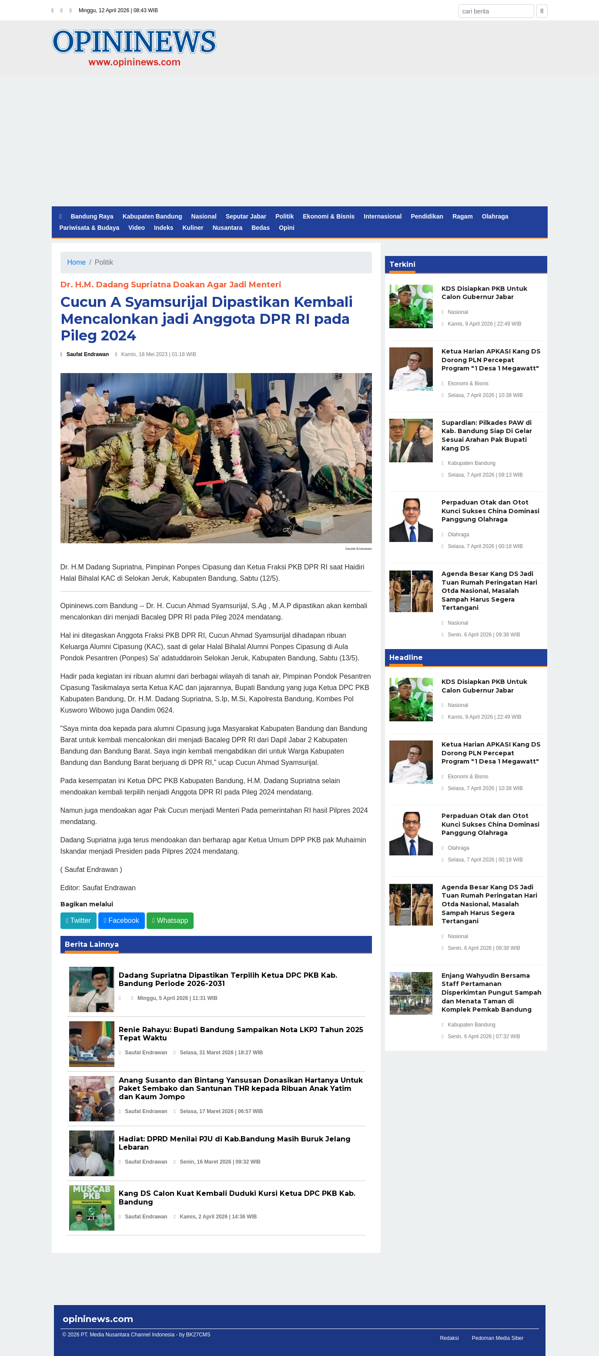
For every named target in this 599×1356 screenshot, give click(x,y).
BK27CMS (198, 1335)
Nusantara (227, 227)
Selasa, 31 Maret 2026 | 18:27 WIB (218, 1053)
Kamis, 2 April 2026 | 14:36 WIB (215, 1217)
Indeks (163, 227)
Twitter (78, 920)
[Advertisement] (300, 141)
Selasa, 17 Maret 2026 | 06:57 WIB (218, 1111)
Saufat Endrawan (84, 354)
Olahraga (495, 216)
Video (136, 227)
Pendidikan (427, 216)
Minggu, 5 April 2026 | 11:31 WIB (174, 998)
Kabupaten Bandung (152, 216)
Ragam (462, 216)
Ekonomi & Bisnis (329, 216)
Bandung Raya (92, 216)
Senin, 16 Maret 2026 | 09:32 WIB (217, 1162)
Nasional (204, 216)
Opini (286, 227)
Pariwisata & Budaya (90, 227)
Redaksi (449, 1338)
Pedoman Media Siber (498, 1338)
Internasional (383, 216)
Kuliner (192, 227)
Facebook (121, 920)
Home (76, 262)
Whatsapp (170, 920)
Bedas (260, 227)
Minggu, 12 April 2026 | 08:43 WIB (118, 10)
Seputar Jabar (246, 216)
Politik (284, 216)
